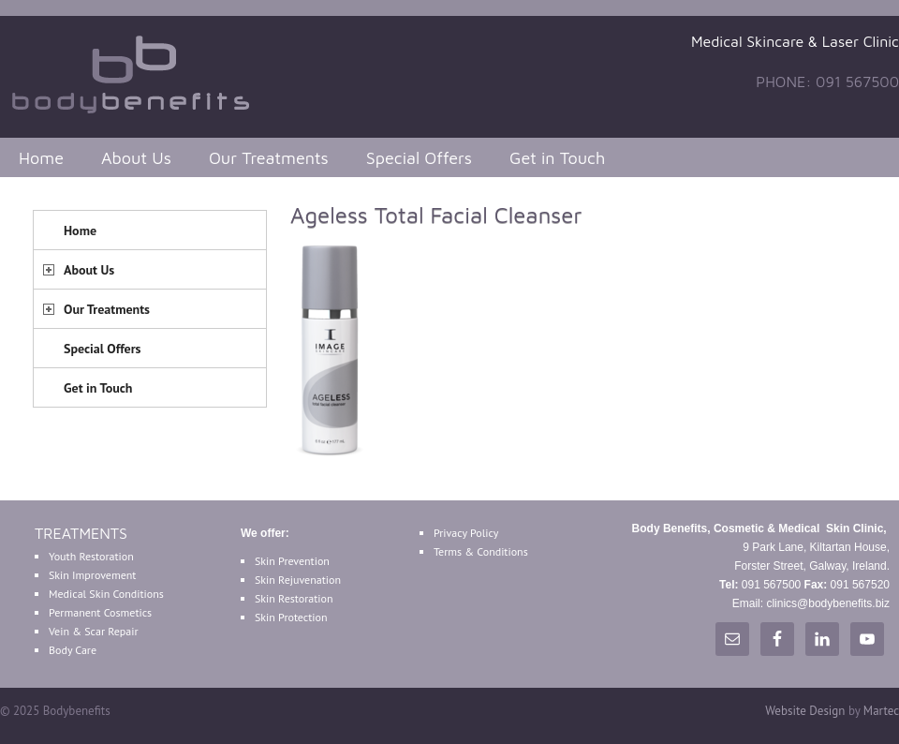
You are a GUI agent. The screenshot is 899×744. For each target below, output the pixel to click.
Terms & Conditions (481, 551)
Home (41, 158)
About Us (136, 158)
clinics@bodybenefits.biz (828, 603)
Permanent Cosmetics (100, 612)
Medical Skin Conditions (106, 594)
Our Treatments (269, 158)
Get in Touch (557, 158)
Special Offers (419, 158)
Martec (881, 711)
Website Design (805, 711)
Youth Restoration (91, 556)
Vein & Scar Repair (94, 631)
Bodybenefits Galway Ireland (140, 72)
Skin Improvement (92, 575)
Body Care (72, 650)
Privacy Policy (466, 533)
